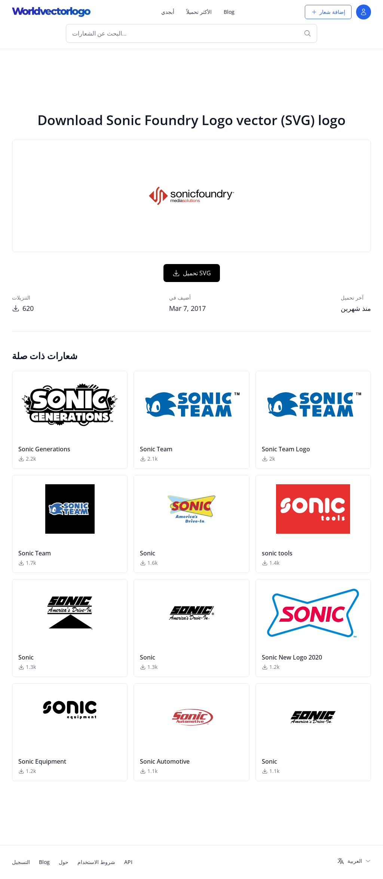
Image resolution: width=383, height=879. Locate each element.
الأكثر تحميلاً (199, 11)
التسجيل (21, 862)
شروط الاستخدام (96, 862)
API (128, 862)
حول (63, 862)
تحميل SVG (191, 273)
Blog (229, 11)
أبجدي (167, 11)
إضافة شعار (328, 11)
